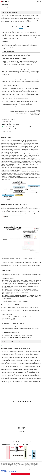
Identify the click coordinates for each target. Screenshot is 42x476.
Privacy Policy (3, 470)
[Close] (40, 463)
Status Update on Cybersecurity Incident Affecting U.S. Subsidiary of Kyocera (16, 337)
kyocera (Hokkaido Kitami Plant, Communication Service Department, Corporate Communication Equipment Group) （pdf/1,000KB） (18, 127)
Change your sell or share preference (8, 471)
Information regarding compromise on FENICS (11, 332)
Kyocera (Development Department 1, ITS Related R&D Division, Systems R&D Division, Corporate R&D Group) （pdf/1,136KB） (19, 123)
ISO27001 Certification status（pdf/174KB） (12, 132)
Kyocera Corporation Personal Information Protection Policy (13, 345)
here (16, 466)
